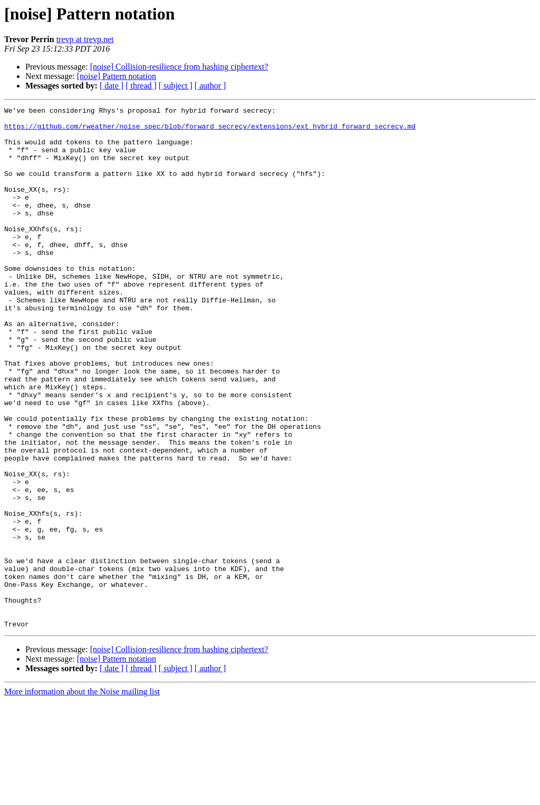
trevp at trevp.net (85, 39)
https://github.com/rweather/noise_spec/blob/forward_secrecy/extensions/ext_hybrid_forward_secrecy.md (210, 130)
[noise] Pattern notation (116, 76)
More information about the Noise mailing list (82, 795)
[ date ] (111, 85)
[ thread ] (141, 85)
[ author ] (210, 85)
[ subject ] (175, 85)
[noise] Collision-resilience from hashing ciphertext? (179, 66)
